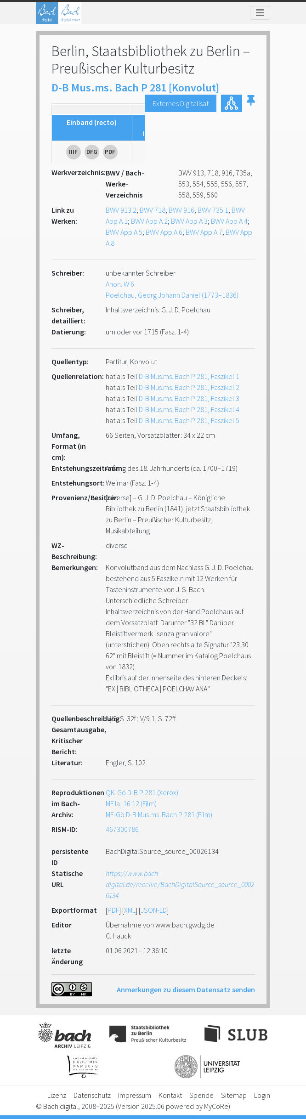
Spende (201, 1095)
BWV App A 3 (189, 221)
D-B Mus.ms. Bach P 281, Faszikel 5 (189, 420)
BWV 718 (152, 210)
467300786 (122, 829)
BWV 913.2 (121, 210)
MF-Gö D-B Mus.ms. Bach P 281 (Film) (159, 814)
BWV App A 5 (124, 232)
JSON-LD (154, 910)
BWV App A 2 (149, 221)
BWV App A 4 (229, 221)
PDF (113, 910)
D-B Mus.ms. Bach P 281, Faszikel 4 (189, 409)
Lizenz (56, 1095)
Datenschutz (92, 1095)
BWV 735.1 (213, 210)
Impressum (134, 1095)
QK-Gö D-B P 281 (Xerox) (142, 792)
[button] (251, 103)
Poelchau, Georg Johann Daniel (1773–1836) (172, 295)
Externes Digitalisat (181, 103)
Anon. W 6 (120, 283)
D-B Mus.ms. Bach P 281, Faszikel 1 (189, 376)
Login (262, 1095)
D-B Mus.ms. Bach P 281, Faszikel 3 (189, 398)
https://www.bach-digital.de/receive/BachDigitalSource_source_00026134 (180, 884)
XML (130, 910)
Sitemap (234, 1095)
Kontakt (170, 1095)
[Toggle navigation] (260, 13)
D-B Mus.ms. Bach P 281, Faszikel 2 (189, 387)
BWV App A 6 (164, 232)
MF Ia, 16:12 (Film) (131, 803)
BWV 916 (181, 210)
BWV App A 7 (204, 232)
